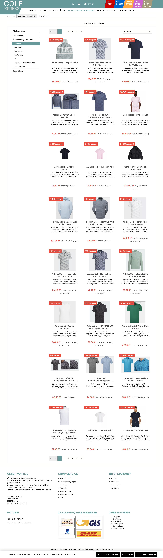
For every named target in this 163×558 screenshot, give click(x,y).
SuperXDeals (18, 71)
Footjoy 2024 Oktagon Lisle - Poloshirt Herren (135, 379)
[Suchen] (73, 4)
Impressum (115, 488)
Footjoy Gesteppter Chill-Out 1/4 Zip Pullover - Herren (100, 223)
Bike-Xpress (117, 519)
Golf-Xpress (117, 521)
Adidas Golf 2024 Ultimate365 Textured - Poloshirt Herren (100, 116)
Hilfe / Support (65, 478)
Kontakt (114, 478)
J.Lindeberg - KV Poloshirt (135, 115)
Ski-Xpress (117, 517)
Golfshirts (18, 43)
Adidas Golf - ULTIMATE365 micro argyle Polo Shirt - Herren (100, 327)
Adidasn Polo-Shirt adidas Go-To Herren (135, 64)
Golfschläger (18, 35)
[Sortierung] (137, 31)
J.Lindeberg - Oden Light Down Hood (135, 168)
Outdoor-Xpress (118, 526)
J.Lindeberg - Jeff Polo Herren (65, 168)
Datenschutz (115, 485)
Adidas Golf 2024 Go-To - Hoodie (65, 116)
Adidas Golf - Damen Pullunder (64, 327)
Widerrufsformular (66, 494)
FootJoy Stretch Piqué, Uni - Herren (135, 327)
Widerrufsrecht (65, 491)
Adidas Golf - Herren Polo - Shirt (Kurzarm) (100, 64)
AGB (61, 497)
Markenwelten (19, 31)
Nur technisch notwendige (108, 554)
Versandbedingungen (68, 482)
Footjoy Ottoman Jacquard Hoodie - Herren (64, 223)
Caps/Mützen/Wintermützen (24, 63)
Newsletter (115, 482)
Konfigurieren (127, 554)
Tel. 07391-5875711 (16, 519)
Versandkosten (65, 485)
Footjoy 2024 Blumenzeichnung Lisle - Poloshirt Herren (100, 379)
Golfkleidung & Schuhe (23, 39)
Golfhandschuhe (20, 59)
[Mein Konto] (79, 4)
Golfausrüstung (19, 67)
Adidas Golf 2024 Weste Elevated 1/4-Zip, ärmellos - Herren (64, 431)
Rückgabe (63, 488)
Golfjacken (18, 51)
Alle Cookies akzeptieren (146, 554)
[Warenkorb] (88, 4)
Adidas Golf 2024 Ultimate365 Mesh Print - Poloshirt (65, 379)
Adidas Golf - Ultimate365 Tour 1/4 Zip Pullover (135, 275)
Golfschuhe (18, 55)
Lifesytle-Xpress (118, 528)
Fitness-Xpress (118, 524)
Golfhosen (18, 47)
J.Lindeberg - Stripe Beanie (65, 63)
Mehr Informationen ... (71, 554)
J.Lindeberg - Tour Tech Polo (100, 167)
